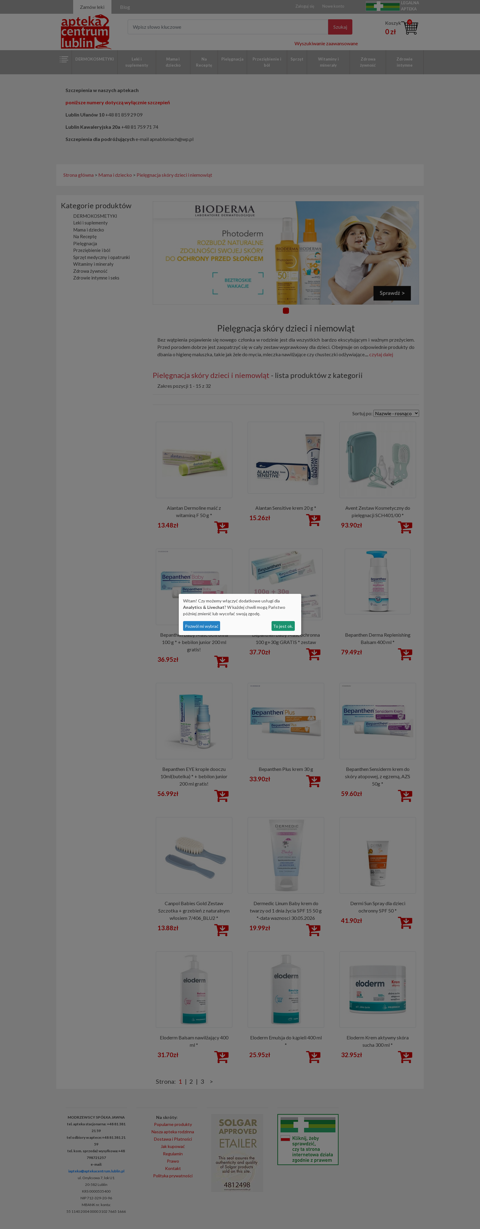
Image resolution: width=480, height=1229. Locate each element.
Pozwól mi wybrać (202, 626)
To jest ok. (283, 626)
